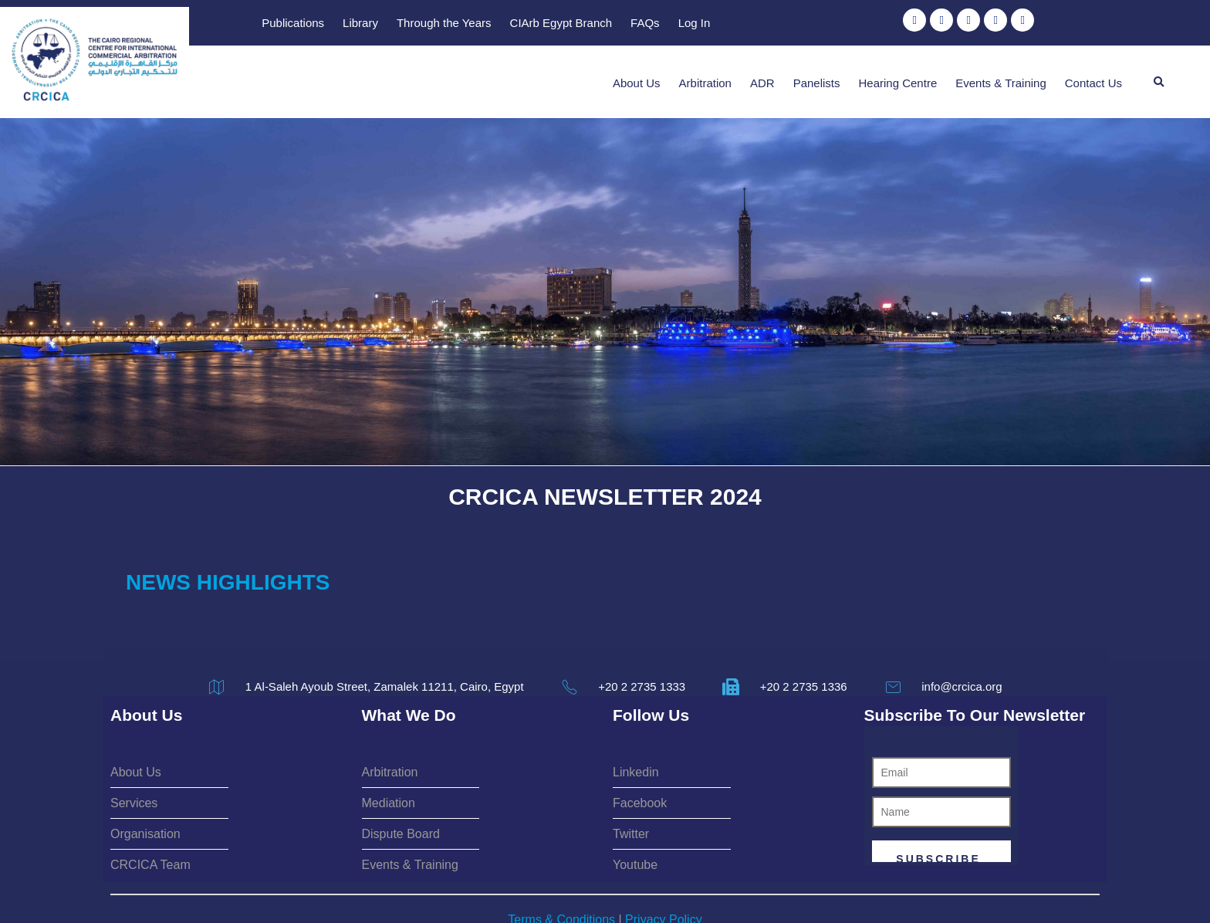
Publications (594, 24)
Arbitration (705, 76)
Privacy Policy (663, 868)
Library (662, 24)
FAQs (947, 24)
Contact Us (1093, 76)
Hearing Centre (898, 76)
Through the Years (745, 24)
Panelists (816, 76)
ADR (762, 76)
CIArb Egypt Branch (862, 24)
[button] (1159, 75)
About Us (637, 76)
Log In (995, 24)
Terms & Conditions (561, 868)
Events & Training (1000, 76)
